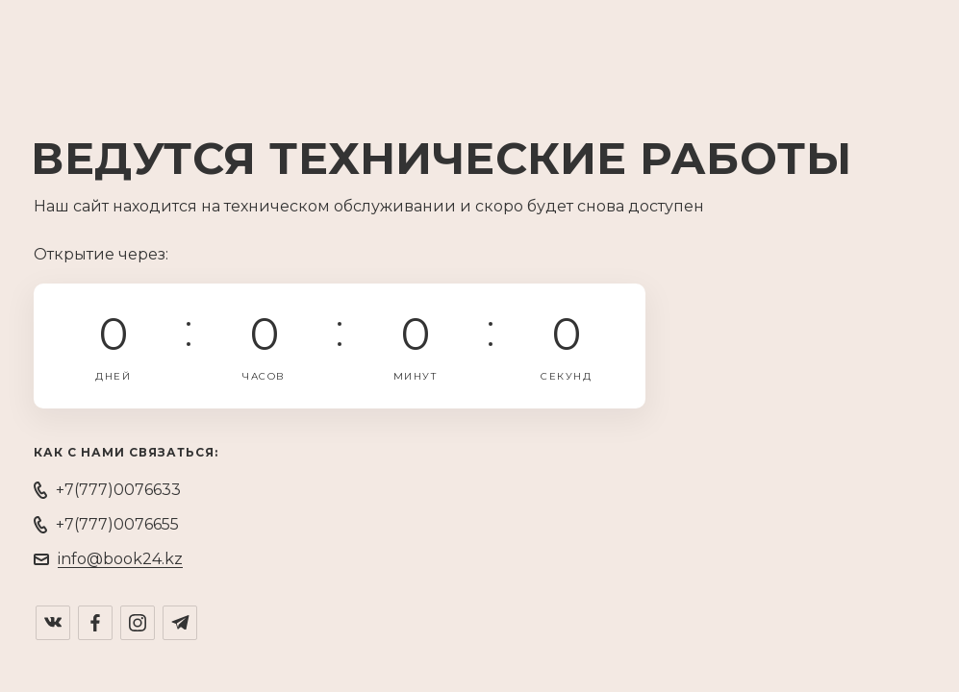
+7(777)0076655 (117, 524)
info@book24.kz (120, 559)
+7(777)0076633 (118, 490)
